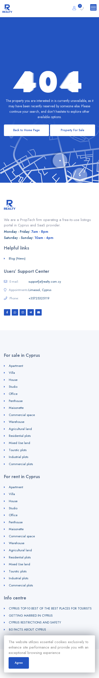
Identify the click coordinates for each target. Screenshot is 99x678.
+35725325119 (39, 298)
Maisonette (16, 407)
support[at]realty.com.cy (44, 281)
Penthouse (16, 401)
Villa (12, 372)
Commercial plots (21, 464)
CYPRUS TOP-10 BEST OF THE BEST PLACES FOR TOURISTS (50, 608)
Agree (19, 663)
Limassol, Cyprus (39, 290)
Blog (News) (17, 258)
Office (13, 393)
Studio (13, 386)
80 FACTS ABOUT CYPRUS (27, 629)
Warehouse (16, 421)
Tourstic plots (17, 450)
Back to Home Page (26, 130)
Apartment (16, 365)
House (13, 379)
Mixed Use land (19, 443)
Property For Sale (72, 130)
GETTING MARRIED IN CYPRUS (31, 615)
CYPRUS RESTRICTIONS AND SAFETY (35, 622)
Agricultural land (20, 429)
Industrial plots (18, 457)
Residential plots (20, 435)
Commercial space (22, 415)
